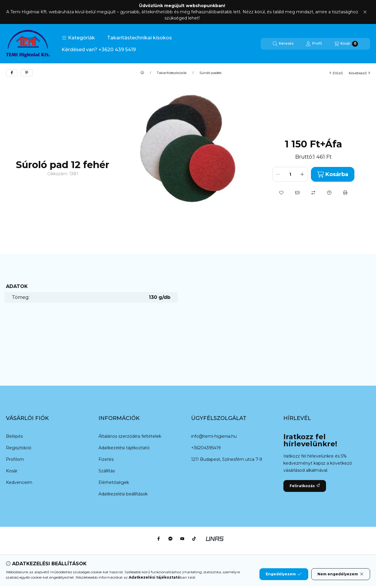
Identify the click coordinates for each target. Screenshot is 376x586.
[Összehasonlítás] (313, 193)
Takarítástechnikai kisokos (139, 38)
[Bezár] (365, 12)
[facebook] (12, 72)
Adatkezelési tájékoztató (124, 447)
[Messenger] (170, 539)
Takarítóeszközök (172, 73)
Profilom (15, 459)
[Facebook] (158, 539)
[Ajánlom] (297, 193)
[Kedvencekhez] (281, 193)
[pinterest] (27, 72)
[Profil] (314, 44)
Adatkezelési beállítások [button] (123, 494)
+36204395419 (206, 447)
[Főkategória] (142, 73)
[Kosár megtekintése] (346, 44)
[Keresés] (283, 44)
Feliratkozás (305, 486)
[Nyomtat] (345, 193)
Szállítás (107, 471)
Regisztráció (18, 447)
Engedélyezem (284, 574)
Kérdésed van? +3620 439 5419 (99, 49)
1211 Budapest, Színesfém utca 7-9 (226, 459)
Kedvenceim (19, 482)
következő (359, 73)
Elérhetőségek (114, 482)
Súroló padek (210, 73)
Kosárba (332, 174)
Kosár (11, 471)
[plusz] (302, 174)
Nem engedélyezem (340, 574)
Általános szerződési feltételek (130, 436)
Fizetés (106, 459)
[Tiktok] (194, 539)
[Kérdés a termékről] (329, 193)
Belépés (14, 436)
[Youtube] (182, 539)
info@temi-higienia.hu (214, 436)
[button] (78, 38)
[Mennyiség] (290, 174)
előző (336, 73)
